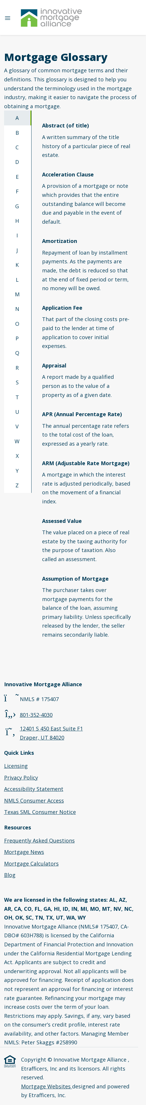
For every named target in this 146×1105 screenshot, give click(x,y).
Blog (9, 874)
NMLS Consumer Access (34, 800)
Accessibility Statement (33, 788)
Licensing (16, 765)
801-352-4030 (36, 714)
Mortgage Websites (46, 1086)
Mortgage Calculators (31, 863)
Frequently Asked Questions (39, 840)
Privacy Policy (21, 777)
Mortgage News (24, 851)
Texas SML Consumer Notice (40, 811)
